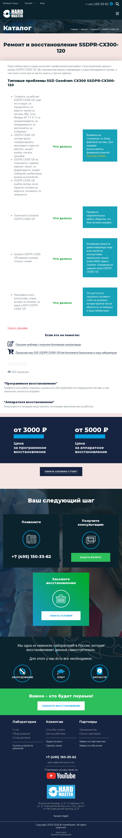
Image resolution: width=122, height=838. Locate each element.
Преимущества (88, 729)
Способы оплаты (55, 729)
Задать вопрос (91, 557)
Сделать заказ (54, 745)
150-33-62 (96, 4)
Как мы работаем (56, 733)
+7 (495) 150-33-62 (31, 556)
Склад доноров (21, 737)
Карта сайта (61, 832)
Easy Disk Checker (96, 156)
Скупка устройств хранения (23, 747)
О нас (16, 729)
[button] (111, 4)
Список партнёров (90, 733)
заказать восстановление (61, 705)
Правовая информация (61, 835)
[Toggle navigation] (117, 13)
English (65, 816)
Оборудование (21, 733)
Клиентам (54, 722)
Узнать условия (61, 615)
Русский (57, 816)
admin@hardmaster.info (61, 762)
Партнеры (88, 722)
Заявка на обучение (90, 745)
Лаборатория (24, 722)
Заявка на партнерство (92, 741)
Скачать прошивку (17, 328)
